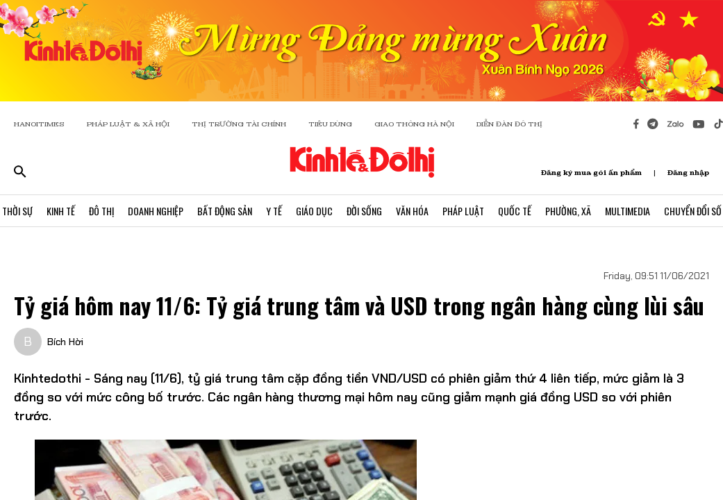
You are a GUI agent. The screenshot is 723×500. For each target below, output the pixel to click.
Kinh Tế (61, 210)
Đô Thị (101, 210)
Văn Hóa (412, 210)
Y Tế (274, 210)
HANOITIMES (39, 123)
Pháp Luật (463, 210)
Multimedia (627, 210)
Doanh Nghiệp (155, 210)
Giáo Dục (314, 210)
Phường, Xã (568, 210)
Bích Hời (65, 341)
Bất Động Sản (224, 210)
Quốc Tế (514, 210)
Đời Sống (364, 210)
